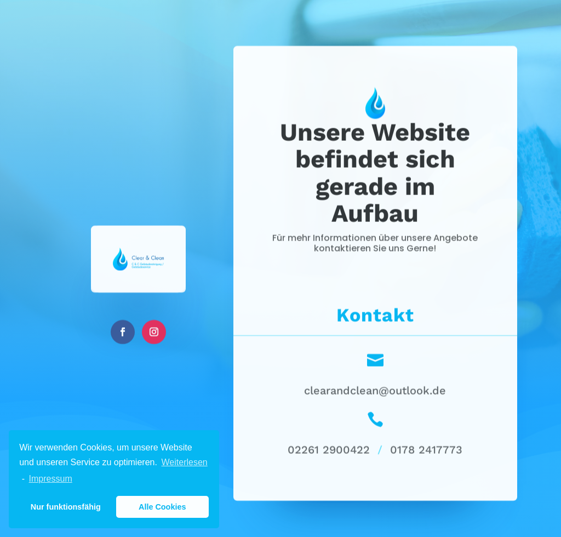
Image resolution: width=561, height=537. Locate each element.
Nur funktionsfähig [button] (66, 506)
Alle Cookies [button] (162, 506)
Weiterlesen (185, 462)
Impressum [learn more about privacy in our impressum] (50, 478)
